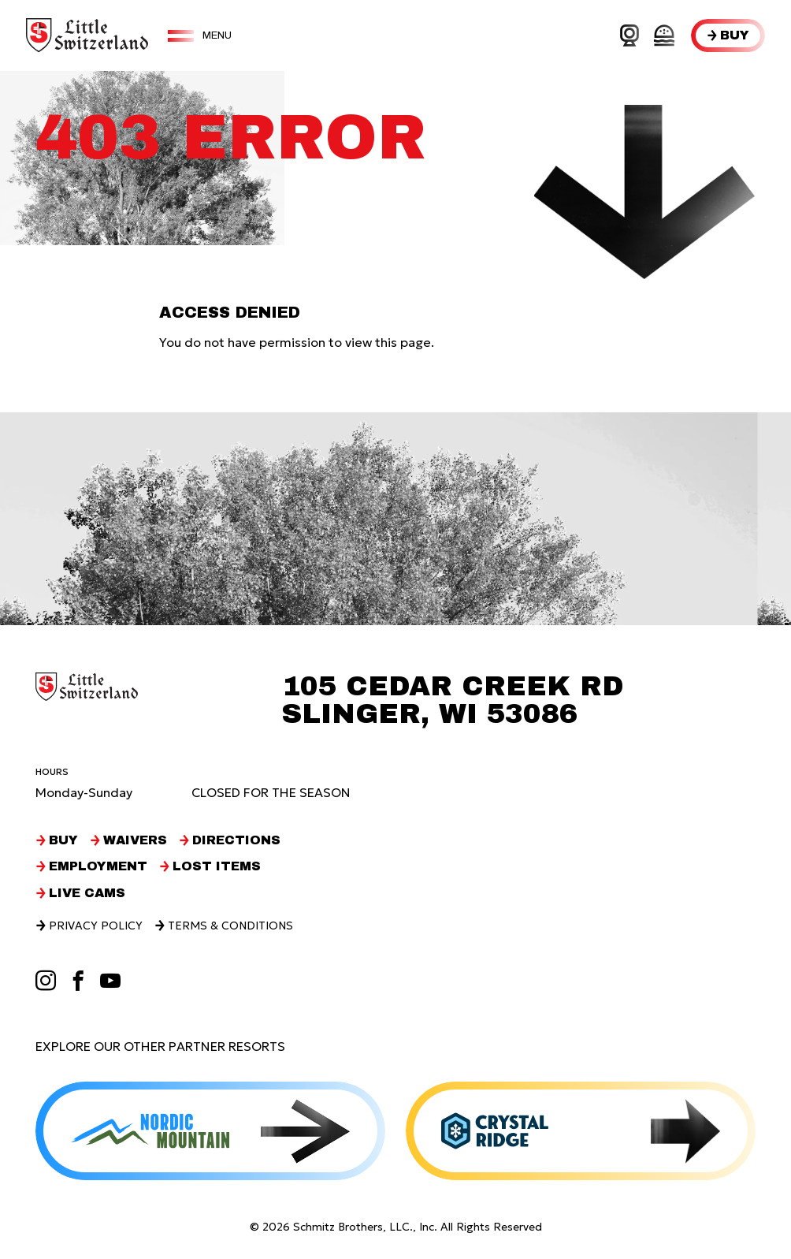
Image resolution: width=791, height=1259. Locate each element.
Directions (236, 840)
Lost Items (217, 866)
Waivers (135, 840)
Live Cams (87, 893)
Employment (98, 866)
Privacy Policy (96, 925)
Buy (734, 35)
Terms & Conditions (230, 925)
